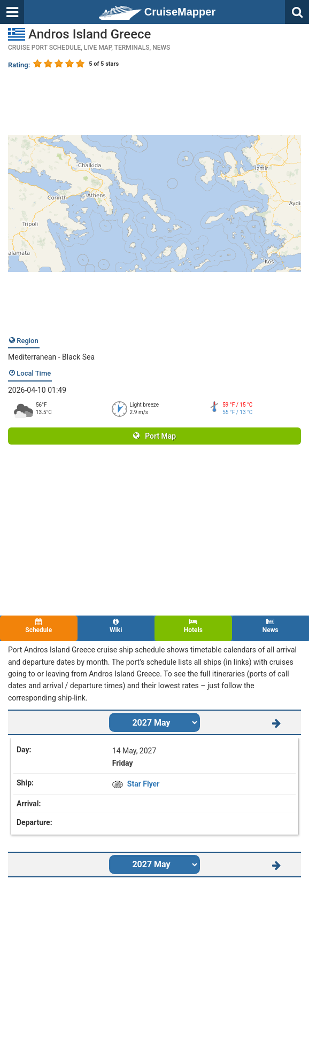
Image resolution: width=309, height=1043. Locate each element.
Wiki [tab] (116, 626)
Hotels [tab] (193, 626)
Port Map (154, 436)
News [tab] (271, 626)
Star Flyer (143, 784)
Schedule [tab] (39, 626)
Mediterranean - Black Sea (51, 357)
